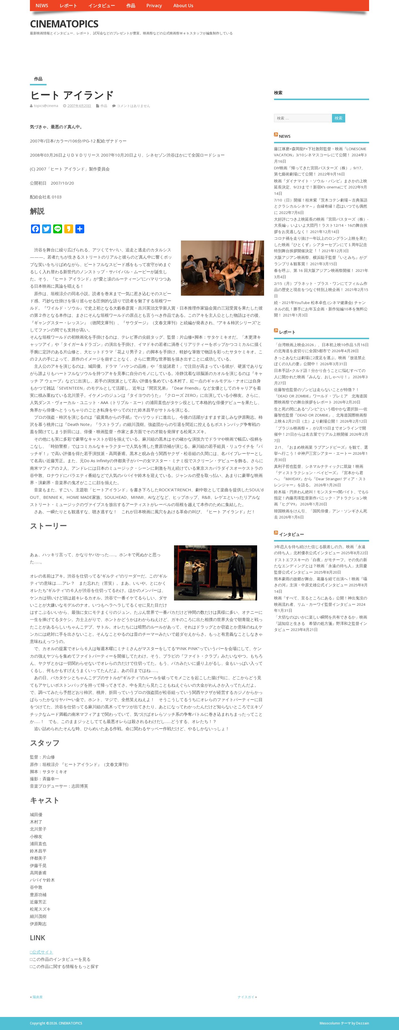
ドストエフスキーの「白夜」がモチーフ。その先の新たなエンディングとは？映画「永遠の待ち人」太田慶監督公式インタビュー (320, 566)
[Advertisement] (263, 52)
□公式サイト (41, 952)
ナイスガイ (246, 997)
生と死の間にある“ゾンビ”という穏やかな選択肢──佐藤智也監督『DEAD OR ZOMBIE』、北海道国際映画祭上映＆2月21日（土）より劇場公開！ (320, 415)
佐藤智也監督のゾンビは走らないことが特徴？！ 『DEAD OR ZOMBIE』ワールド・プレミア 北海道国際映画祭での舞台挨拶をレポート (320, 396)
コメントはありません (133, 105)
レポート (68, 5)
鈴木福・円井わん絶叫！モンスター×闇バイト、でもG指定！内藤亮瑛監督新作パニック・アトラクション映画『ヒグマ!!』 (321, 498)
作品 (130, 5)
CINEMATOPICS (64, 23)
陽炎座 (38, 997)
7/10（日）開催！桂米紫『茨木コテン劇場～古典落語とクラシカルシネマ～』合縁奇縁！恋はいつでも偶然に (320, 206)
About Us (183, 5)
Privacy (154, 5)
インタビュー (101, 5)
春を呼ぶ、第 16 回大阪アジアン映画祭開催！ (314, 270)
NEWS (41, 5)
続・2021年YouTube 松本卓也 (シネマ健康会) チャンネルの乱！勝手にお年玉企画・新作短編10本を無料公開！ (321, 309)
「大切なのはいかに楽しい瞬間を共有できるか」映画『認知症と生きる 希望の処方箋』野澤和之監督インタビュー (320, 623)
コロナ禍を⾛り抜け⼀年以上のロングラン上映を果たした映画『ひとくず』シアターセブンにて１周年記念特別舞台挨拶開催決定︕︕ (320, 244)
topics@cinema (46, 105)
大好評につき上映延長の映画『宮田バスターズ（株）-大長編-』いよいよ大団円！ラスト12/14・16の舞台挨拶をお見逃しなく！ (321, 225)
